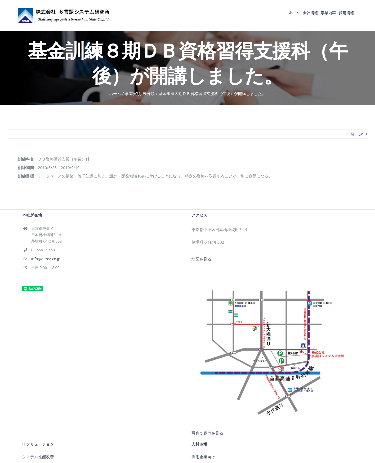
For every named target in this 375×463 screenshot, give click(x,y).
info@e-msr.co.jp (45, 258)
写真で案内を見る (207, 433)
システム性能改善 (38, 456)
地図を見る (201, 259)
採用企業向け (203, 456)
